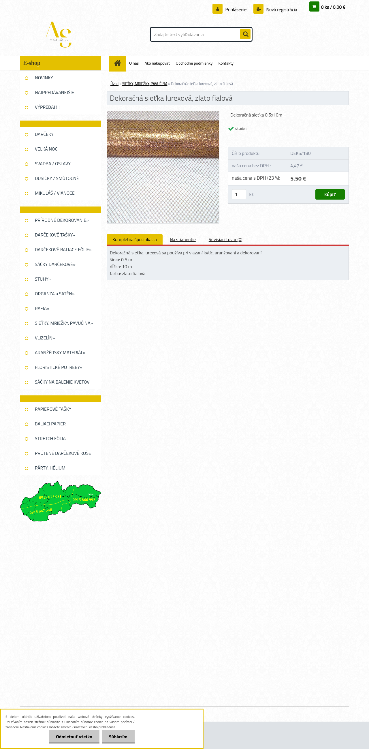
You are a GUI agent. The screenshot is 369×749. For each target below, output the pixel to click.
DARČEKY (44, 134)
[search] (245, 34)
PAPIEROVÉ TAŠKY (53, 409)
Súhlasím (118, 736)
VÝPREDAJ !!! (47, 107)
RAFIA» (42, 308)
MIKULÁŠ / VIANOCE (55, 192)
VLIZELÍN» (45, 337)
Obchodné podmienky (194, 63)
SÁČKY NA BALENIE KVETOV (62, 381)
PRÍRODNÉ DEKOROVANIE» (62, 220)
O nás (134, 63)
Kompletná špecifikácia (134, 239)
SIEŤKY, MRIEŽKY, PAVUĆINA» (64, 323)
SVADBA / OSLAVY (53, 163)
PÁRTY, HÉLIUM (50, 467)
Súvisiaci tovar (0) (225, 239)
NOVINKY (44, 77)
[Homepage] (119, 63)
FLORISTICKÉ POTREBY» (58, 367)
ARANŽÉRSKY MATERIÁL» (60, 352)
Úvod (114, 84)
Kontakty (226, 63)
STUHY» (43, 278)
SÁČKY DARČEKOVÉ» (55, 264)
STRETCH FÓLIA (50, 438)
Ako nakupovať (157, 63)
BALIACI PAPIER (50, 423)
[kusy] (239, 194)
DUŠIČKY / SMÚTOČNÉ (57, 178)
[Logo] (59, 34)
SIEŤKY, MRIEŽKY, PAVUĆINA (144, 84)
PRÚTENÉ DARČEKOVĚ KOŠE (63, 453)
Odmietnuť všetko (74, 736)
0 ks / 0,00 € (333, 6)
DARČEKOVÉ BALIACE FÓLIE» (63, 249)
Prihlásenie (236, 9)
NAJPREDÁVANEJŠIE (54, 92)
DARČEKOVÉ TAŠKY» (55, 234)
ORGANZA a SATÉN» (55, 293)
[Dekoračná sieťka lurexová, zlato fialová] (163, 113)
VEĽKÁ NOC (46, 148)
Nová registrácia (281, 9)
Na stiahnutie (183, 239)
